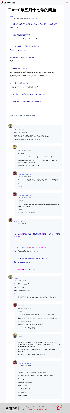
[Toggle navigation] (67, 2)
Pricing (30, 409)
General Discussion (33, 18)
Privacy (41, 409)
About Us (35, 409)
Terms (45, 409)
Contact (25, 409)
